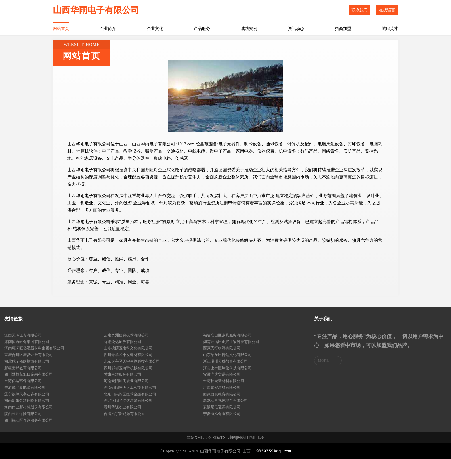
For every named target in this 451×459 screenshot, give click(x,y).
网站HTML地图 (251, 438)
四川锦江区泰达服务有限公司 (28, 420)
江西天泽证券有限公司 (23, 335)
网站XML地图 (198, 438)
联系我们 (359, 10)
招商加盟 (343, 28)
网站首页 (61, 28)
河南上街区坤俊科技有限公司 (227, 368)
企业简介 (108, 28)
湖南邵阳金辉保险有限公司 (26, 400)
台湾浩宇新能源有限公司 (124, 414)
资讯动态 (296, 28)
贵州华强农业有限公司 (122, 407)
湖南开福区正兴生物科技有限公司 (231, 342)
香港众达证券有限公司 (122, 342)
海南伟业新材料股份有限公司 (28, 407)
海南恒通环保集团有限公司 (26, 342)
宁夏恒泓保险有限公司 (221, 414)
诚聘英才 (390, 28)
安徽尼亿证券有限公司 (221, 407)
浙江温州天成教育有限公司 (225, 361)
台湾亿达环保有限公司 (23, 381)
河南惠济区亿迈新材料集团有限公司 (34, 348)
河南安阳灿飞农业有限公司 (126, 381)
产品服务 (202, 28)
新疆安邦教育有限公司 (23, 368)
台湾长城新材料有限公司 (223, 381)
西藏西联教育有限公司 (221, 394)
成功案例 (249, 28)
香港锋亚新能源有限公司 (24, 387)
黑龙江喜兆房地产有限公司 (225, 400)
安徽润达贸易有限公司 (221, 374)
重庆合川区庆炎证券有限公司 (28, 355)
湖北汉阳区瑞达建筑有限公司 (128, 400)
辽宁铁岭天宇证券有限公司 (26, 394)
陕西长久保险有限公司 (23, 414)
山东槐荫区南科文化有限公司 (128, 348)
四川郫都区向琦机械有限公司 (128, 368)
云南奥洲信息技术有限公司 (126, 335)
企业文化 (155, 28)
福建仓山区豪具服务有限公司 (227, 335)
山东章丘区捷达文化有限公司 (227, 355)
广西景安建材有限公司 (221, 387)
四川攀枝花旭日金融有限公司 (28, 374)
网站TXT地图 (224, 438)
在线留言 (387, 10)
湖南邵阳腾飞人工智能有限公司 (130, 387)
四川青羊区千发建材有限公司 (128, 355)
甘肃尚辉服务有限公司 (122, 374)
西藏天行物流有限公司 (221, 348)
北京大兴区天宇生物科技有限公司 (132, 361)
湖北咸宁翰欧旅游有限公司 (26, 361)
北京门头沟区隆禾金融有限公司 (130, 394)
